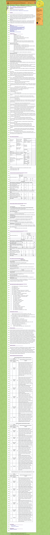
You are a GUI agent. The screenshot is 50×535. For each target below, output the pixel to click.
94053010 (28, 534)
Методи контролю (12, 31)
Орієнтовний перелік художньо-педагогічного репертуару (17, 29)
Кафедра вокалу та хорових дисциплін (23, 10)
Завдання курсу (12, 25)
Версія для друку (13, 525)
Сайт (10, 6)
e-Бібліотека (14, 6)
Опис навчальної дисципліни (13, 26)
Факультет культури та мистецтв (14, 10)
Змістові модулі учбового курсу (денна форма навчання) (17, 27)
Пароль (37, 3)
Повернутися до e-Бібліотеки (15, 526)
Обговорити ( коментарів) (13, 529)
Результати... (37, 24)
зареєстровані (39, 14)
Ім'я (37, 2)
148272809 (21, 534)
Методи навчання (12, 30)
